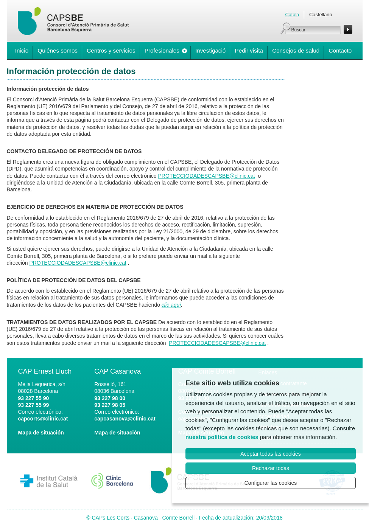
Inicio (21, 50)
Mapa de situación (41, 433)
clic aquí (171, 305)
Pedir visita (249, 50)
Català (292, 14)
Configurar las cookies (270, 483)
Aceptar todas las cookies (270, 454)
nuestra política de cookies (221, 437)
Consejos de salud (295, 50)
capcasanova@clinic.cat (125, 419)
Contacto (340, 50)
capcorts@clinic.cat (43, 419)
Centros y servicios (111, 50)
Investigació (210, 50)
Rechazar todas (270, 468)
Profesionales (162, 50)
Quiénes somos (57, 50)
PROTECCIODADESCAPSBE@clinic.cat (206, 176)
